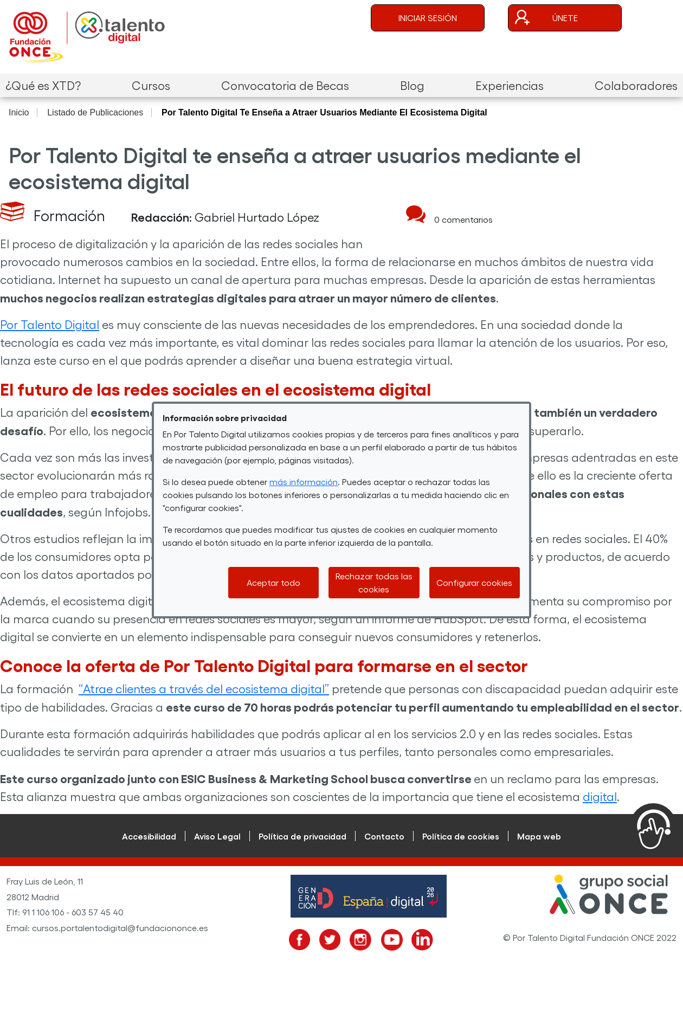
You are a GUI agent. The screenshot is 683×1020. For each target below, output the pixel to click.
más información (303, 481)
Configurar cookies (474, 582)
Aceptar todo (273, 582)
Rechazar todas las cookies (374, 582)
